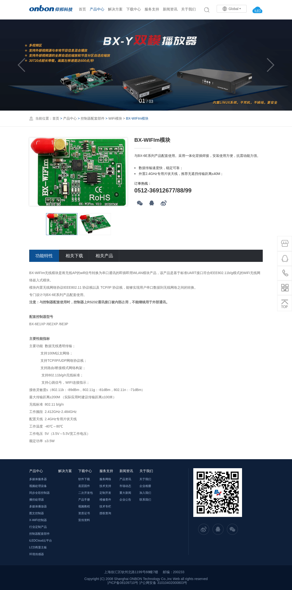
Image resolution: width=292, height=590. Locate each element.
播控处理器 (36, 499)
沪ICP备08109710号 (122, 583)
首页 (82, 9)
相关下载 (74, 255)
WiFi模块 (115, 118)
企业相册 (145, 486)
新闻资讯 (170, 9)
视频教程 (84, 506)
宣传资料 (84, 520)
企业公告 (125, 499)
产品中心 (97, 9)
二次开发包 (85, 493)
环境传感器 (36, 554)
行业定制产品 (38, 527)
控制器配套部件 (93, 118)
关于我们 (188, 9)
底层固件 (84, 486)
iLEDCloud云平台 (40, 540)
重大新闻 (125, 493)
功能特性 (44, 255)
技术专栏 (105, 506)
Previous (21, 65)
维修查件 (105, 499)
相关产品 (104, 255)
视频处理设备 (38, 486)
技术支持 (105, 486)
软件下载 (84, 479)
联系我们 (145, 499)
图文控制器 (36, 513)
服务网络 (105, 479)
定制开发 (105, 493)
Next (270, 65)
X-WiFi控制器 (38, 520)
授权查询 (105, 513)
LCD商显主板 (38, 547)
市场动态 (125, 486)
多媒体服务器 (38, 479)
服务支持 (152, 9)
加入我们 (145, 493)
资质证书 (84, 513)
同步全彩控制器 (39, 493)
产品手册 (84, 499)
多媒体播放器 (38, 506)
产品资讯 (125, 479)
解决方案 (115, 9)
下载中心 (133, 9)
